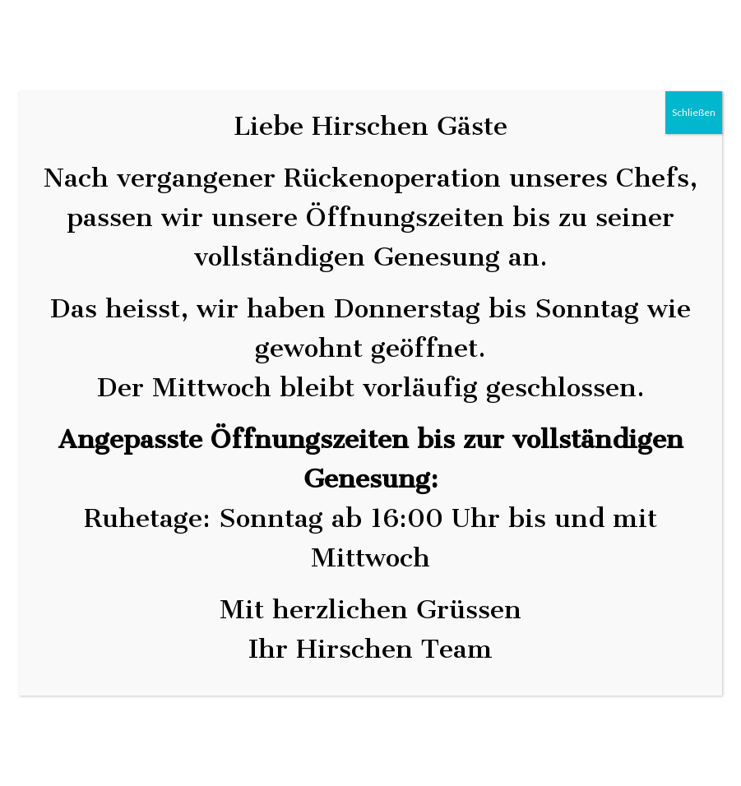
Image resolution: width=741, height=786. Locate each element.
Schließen (694, 112)
